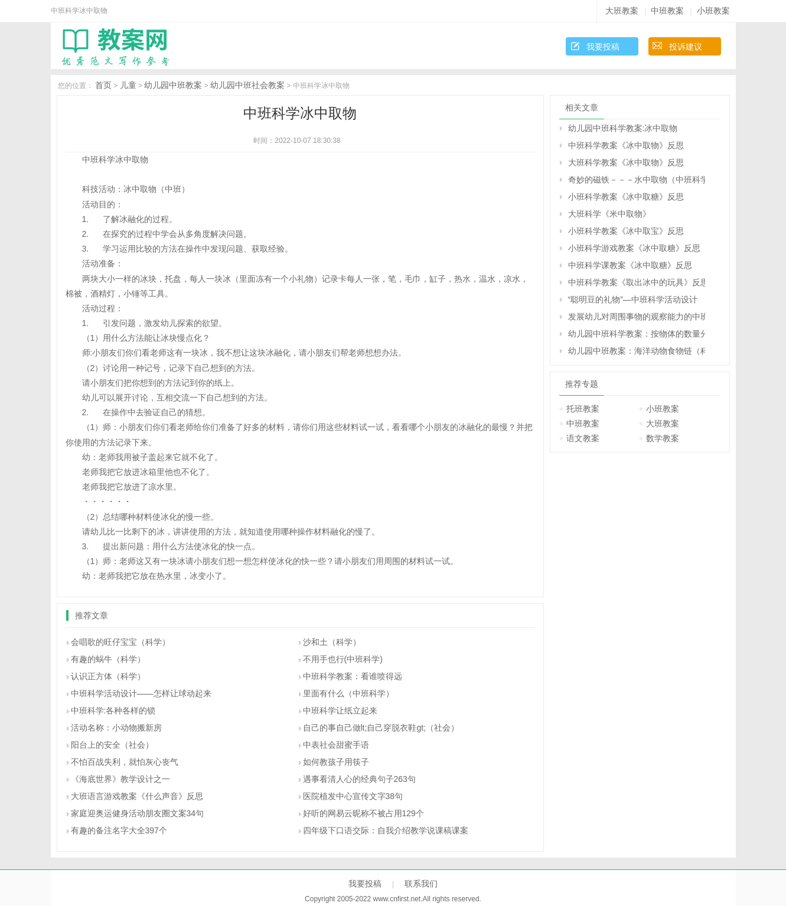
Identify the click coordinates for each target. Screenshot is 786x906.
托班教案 (582, 408)
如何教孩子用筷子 (336, 762)
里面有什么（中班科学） (348, 693)
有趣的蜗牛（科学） (108, 659)
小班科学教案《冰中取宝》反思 (626, 231)
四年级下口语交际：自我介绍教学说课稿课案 (385, 830)
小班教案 (713, 10)
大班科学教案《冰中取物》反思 (626, 162)
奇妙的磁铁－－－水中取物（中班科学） (636, 179)
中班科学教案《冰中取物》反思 (626, 145)
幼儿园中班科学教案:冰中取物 (623, 128)
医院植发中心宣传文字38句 (353, 796)
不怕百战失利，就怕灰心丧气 (124, 762)
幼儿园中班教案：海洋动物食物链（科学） (636, 351)
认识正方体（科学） (108, 676)
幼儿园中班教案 (173, 85)
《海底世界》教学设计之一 (120, 779)
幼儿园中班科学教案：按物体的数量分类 (636, 333)
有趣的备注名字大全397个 (119, 830)
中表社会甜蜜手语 (336, 744)
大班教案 (621, 10)
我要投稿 (602, 46)
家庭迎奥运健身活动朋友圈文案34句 (137, 813)
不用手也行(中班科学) (343, 659)
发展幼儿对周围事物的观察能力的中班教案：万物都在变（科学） (636, 316)
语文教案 (582, 438)
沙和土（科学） (332, 642)
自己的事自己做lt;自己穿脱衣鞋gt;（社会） (381, 727)
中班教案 (667, 10)
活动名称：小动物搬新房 (116, 727)
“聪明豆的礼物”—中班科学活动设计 (632, 299)
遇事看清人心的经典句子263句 (359, 779)
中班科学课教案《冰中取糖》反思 (630, 265)
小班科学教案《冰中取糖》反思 (626, 196)
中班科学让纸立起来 (340, 710)
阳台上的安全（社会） (112, 744)
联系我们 (421, 883)
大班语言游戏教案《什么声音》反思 (137, 796)
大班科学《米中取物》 (609, 214)
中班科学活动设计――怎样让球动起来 (141, 693)
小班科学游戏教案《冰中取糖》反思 (634, 248)
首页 (103, 85)
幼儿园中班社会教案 (247, 85)
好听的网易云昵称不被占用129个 (363, 813)
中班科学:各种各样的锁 (113, 710)
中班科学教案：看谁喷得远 (352, 676)
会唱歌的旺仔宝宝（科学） (120, 642)
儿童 (128, 85)
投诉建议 (685, 46)
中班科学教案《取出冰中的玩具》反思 (636, 282)
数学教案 (662, 438)
